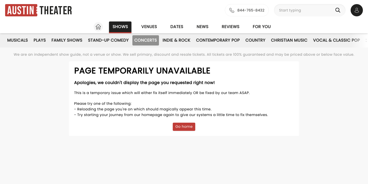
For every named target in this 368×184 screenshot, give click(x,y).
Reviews (230, 27)
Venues (149, 27)
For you (262, 27)
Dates (176, 27)
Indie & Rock (176, 40)
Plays (39, 40)
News (202, 27)
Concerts (145, 40)
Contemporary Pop (218, 40)
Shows (120, 27)
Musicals (17, 40)
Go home (184, 126)
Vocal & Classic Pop (336, 40)
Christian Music (289, 40)
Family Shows (66, 40)
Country (255, 40)
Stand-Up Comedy (108, 40)
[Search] (339, 10)
